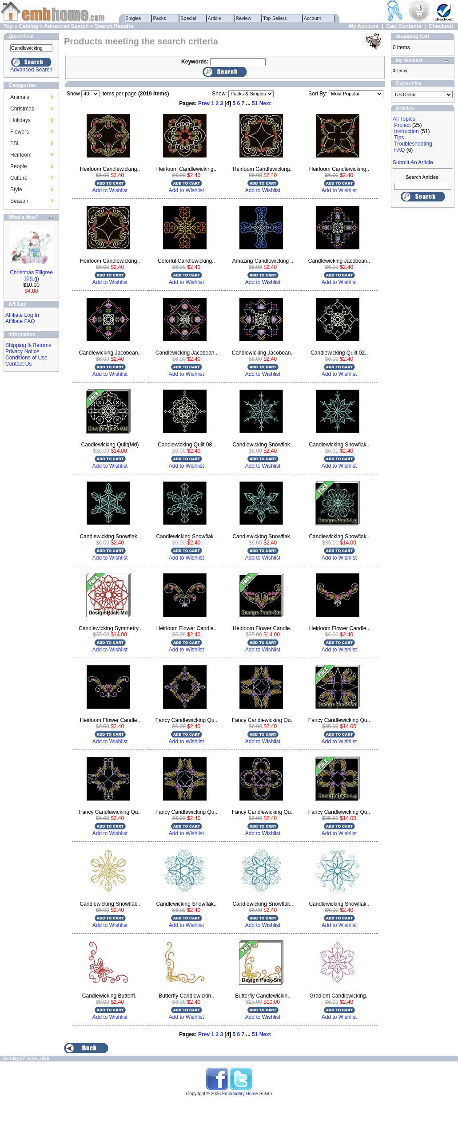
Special (188, 18)
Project (402, 125)
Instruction (406, 131)
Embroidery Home (240, 1093)
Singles (133, 18)
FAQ (399, 150)
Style (16, 189)
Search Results (114, 26)
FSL (15, 143)
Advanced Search (66, 26)
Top (8, 26)
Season (19, 201)
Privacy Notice (22, 351)
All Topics (404, 119)
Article (215, 18)
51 (255, 103)
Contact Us (18, 364)
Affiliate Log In (22, 315)
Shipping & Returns (28, 345)
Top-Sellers (275, 18)
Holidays (20, 120)
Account (313, 18)
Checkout (441, 26)
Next (265, 103)
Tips (399, 137)
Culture (19, 178)
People (18, 166)
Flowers (19, 132)
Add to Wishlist (109, 190)
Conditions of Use (26, 358)
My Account (364, 26)
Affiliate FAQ (20, 321)
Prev (204, 103)
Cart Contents (403, 26)
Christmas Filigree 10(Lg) (31, 275)
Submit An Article (413, 162)
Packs (159, 18)
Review (244, 18)
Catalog (28, 26)
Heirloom (21, 155)
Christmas (22, 109)
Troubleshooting (413, 144)
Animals (19, 97)
